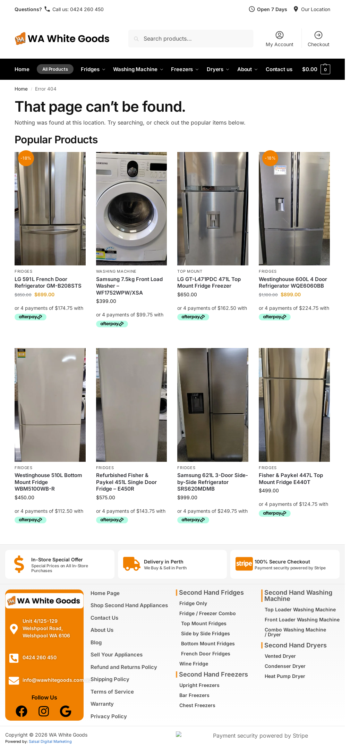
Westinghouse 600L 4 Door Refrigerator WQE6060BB (293, 282)
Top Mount (189, 271)
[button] (316, 69)
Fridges (24, 271)
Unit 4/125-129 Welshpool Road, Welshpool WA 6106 (46, 628)
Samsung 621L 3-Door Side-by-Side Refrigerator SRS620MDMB (212, 482)
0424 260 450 (40, 657)
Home (21, 89)
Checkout (319, 38)
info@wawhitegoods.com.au (57, 680)
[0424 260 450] (14, 658)
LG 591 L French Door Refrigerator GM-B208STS (48, 282)
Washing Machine (116, 271)
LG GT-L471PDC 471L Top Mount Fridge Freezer (209, 282)
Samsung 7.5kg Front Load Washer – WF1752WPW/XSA (129, 286)
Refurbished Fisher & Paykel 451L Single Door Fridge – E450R (126, 482)
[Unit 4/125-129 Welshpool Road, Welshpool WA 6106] (14, 629)
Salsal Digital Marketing (50, 741)
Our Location (315, 9)
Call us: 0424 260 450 (78, 9)
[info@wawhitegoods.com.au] (14, 681)
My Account (279, 38)
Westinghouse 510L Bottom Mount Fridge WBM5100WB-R (48, 482)
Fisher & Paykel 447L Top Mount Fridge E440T (291, 478)
